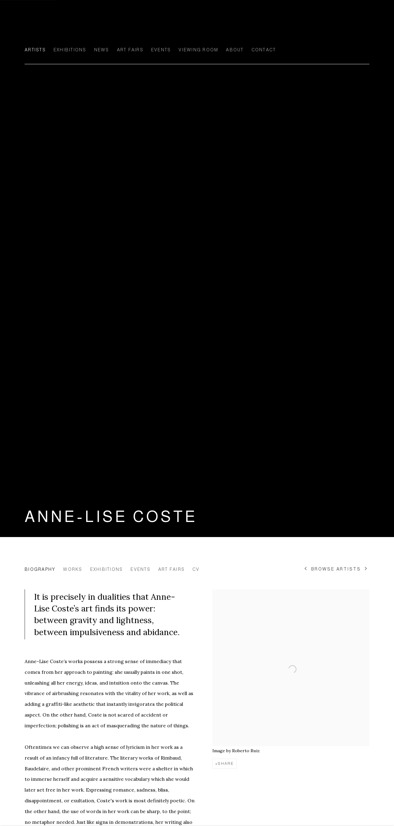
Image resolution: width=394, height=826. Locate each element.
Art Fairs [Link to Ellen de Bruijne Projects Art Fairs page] (130, 49)
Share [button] (226, 763)
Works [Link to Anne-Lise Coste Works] (72, 569)
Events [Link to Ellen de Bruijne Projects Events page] (161, 49)
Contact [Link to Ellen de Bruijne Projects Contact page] (263, 49)
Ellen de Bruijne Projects (86, 26)
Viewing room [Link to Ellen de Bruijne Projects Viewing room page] (198, 49)
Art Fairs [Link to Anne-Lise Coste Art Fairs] (171, 569)
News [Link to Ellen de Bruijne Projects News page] (101, 49)
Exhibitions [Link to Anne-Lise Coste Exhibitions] (106, 569)
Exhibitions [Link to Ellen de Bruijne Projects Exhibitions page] (70, 49)
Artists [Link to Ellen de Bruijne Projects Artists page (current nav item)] (35, 49)
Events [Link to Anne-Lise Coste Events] (141, 569)
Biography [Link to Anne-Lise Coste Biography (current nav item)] (40, 569)
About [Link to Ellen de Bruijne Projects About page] (234, 49)
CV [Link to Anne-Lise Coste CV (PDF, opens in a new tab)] (196, 569)
